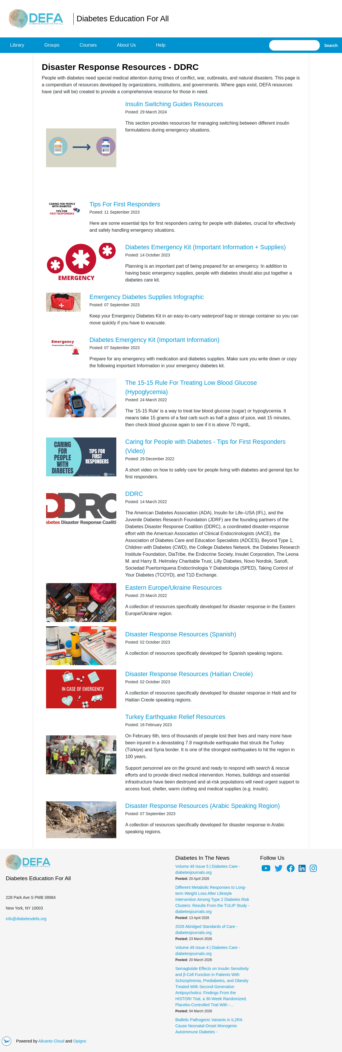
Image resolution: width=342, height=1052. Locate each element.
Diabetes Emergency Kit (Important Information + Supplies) (205, 247)
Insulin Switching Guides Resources (174, 104)
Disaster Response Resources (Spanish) (180, 634)
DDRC (134, 493)
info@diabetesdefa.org (26, 918)
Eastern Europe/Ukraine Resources (173, 587)
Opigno (79, 1041)
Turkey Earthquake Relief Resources (175, 717)
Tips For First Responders (125, 204)
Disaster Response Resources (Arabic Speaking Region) (202, 805)
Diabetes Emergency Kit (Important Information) (155, 339)
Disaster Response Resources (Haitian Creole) (189, 674)
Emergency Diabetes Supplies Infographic (147, 297)
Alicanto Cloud (51, 1041)
